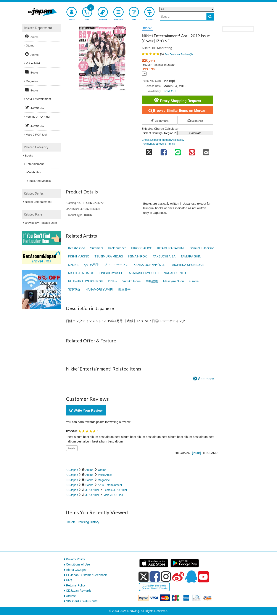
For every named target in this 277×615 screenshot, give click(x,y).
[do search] (210, 17)
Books (89, 480)
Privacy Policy (75, 559)
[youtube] (203, 577)
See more (206, 379)
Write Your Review (86, 410)
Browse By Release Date (41, 222)
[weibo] (178, 576)
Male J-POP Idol (113, 495)
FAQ (69, 580)
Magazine (104, 480)
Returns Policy (75, 585)
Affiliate (71, 596)
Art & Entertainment (110, 485)
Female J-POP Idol (115, 490)
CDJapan (72, 469)
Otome (102, 469)
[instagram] (166, 576)
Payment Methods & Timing (158, 143)
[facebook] (155, 576)
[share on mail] (206, 151)
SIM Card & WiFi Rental (82, 601)
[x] (143, 577)
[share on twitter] (149, 151)
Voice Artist (105, 474)
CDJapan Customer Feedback (86, 575)
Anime (89, 469)
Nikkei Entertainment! (38, 201)
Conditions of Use (78, 564)
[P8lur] (196, 453)
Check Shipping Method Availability (163, 139)
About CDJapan (76, 570)
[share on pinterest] (192, 151)
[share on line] (178, 151)
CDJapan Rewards (79, 590)
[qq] (191, 576)
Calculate (195, 133)
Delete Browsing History (83, 522)
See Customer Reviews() (178, 54)
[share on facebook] (163, 151)
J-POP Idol (92, 490)
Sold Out (169, 91)
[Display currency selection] (144, 74)
